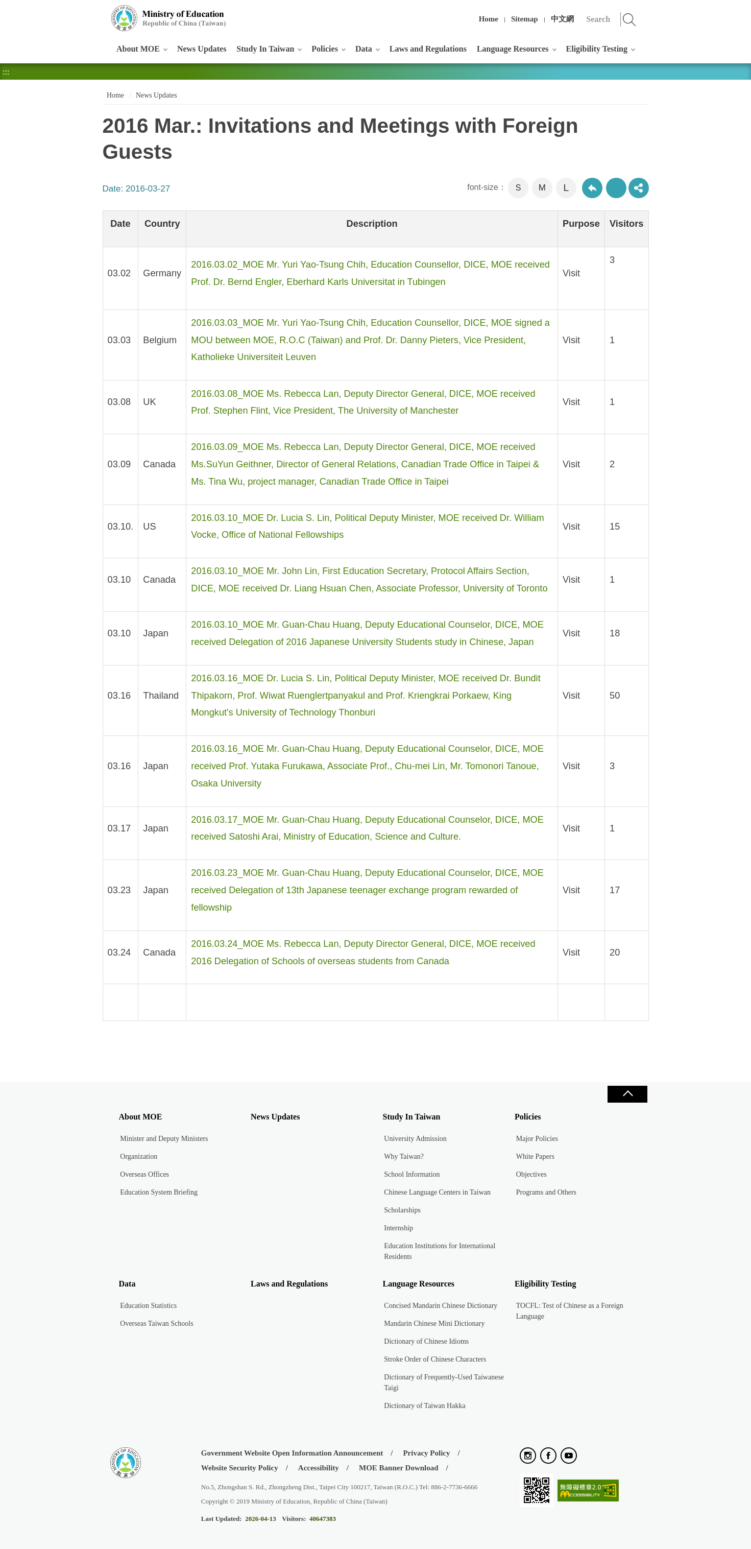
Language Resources (513, 48)
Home (488, 19)
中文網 (562, 19)
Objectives (531, 1174)
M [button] (542, 188)
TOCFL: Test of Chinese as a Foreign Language (569, 1311)
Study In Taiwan (265, 48)
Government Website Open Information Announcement (292, 1453)
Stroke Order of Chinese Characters (435, 1359)
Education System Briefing (159, 1192)
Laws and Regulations (428, 48)
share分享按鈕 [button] (638, 188)
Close (627, 1094)
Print (616, 188)
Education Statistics (148, 1305)
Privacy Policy (426, 1453)
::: (101, 12)
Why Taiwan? (404, 1156)
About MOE (138, 48)
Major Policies (537, 1138)
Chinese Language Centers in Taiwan (437, 1192)
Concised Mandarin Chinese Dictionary (440, 1305)
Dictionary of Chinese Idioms (426, 1341)
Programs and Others (546, 1192)
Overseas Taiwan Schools (156, 1323)
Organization (138, 1156)
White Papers (535, 1156)
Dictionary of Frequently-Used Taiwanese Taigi (444, 1382)
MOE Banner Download (399, 1468)
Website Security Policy (239, 1468)
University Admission (415, 1138)
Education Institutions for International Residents (439, 1251)
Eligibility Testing (596, 48)
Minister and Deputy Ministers (164, 1138)
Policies (324, 48)
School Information (412, 1174)
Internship (398, 1228)
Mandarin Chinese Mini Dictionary (434, 1323)
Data (363, 48)
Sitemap (524, 19)
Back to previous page (592, 188)
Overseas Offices (144, 1174)
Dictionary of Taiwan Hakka (424, 1406)
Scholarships (402, 1210)
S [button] (518, 187)
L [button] (566, 187)
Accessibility (318, 1468)
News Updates (201, 48)
